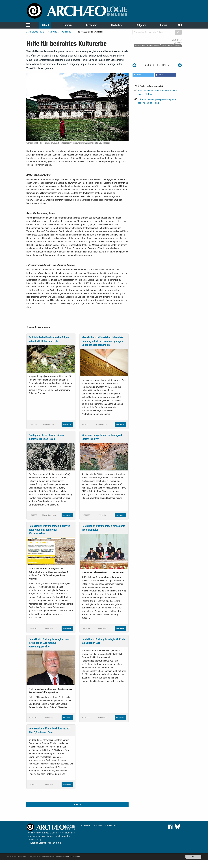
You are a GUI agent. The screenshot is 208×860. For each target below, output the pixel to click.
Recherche (91, 25)
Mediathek (116, 25)
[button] (143, 75)
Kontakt (98, 825)
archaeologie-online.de (36, 32)
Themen (67, 25)
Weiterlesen (67, 424)
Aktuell (45, 25)
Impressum (86, 825)
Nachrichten (66, 32)
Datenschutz (111, 825)
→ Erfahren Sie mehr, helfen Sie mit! (44, 842)
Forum (163, 25)
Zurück (77, 804)
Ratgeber (141, 25)
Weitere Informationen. (72, 856)
